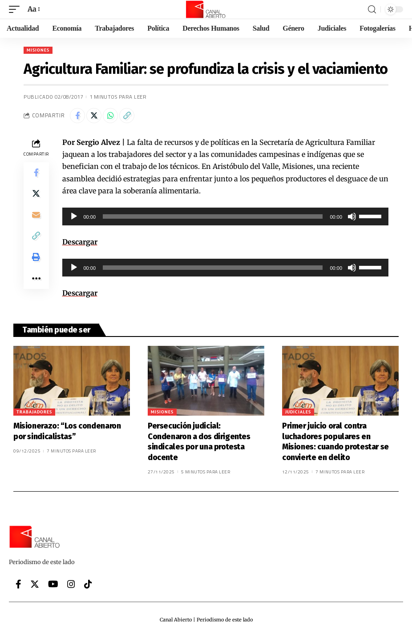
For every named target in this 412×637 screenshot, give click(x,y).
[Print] (36, 258)
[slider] (213, 216)
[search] (372, 9)
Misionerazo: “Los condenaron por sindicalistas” (67, 431)
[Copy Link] (126, 115)
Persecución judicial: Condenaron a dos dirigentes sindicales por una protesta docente (199, 441)
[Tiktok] (88, 584)
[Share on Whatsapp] (110, 115)
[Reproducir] (73, 216)
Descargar (79, 241)
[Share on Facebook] (77, 115)
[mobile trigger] (16, 9)
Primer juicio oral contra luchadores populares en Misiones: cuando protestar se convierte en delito (335, 441)
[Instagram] (71, 584)
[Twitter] (35, 584)
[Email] (36, 215)
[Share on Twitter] (93, 115)
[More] (36, 279)
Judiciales (298, 412)
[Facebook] (18, 584)
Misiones (38, 50)
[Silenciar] (351, 216)
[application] (225, 216)
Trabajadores (34, 412)
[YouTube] (53, 584)
